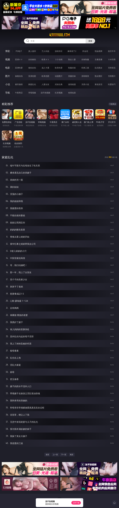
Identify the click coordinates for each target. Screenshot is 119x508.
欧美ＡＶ (45, 59)
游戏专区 (58, 51)
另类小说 (85, 84)
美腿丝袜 (72, 76)
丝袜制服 (85, 59)
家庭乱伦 (32, 84)
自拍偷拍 (32, 59)
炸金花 (85, 51)
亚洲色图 (32, 76)
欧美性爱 (58, 67)
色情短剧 (72, 92)
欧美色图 (45, 76)
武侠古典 (58, 84)
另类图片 (112, 76)
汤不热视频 (45, 92)
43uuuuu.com (59, 35)
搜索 (90, 41)
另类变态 (112, 67)
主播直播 (98, 59)
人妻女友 (45, 84)
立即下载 (76, 503)
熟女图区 (98, 76)
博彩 (7, 51)
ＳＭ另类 (112, 59)
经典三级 (85, 67)
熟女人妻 (72, 59)
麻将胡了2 (72, 51)
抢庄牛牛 (112, 51)
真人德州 (32, 51)
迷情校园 (72, 84)
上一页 (55, 454)
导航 (7, 92)
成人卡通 (45, 67)
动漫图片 (58, 76)
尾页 (71, 454)
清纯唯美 (85, 76)
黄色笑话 (98, 84)
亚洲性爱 (19, 67)
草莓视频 (32, 92)
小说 (7, 84)
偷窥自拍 (19, 76)
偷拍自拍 (32, 67)
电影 (7, 67)
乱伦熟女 (98, 67)
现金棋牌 (98, 51)
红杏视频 (58, 92)
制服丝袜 (72, 67)
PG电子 (19, 51)
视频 (7, 59)
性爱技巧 (112, 84)
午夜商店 (19, 92)
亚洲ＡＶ (19, 59)
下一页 (63, 454)
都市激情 (19, 84)
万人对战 (45, 51)
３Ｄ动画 (58, 59)
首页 (47, 454)
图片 (7, 76)
